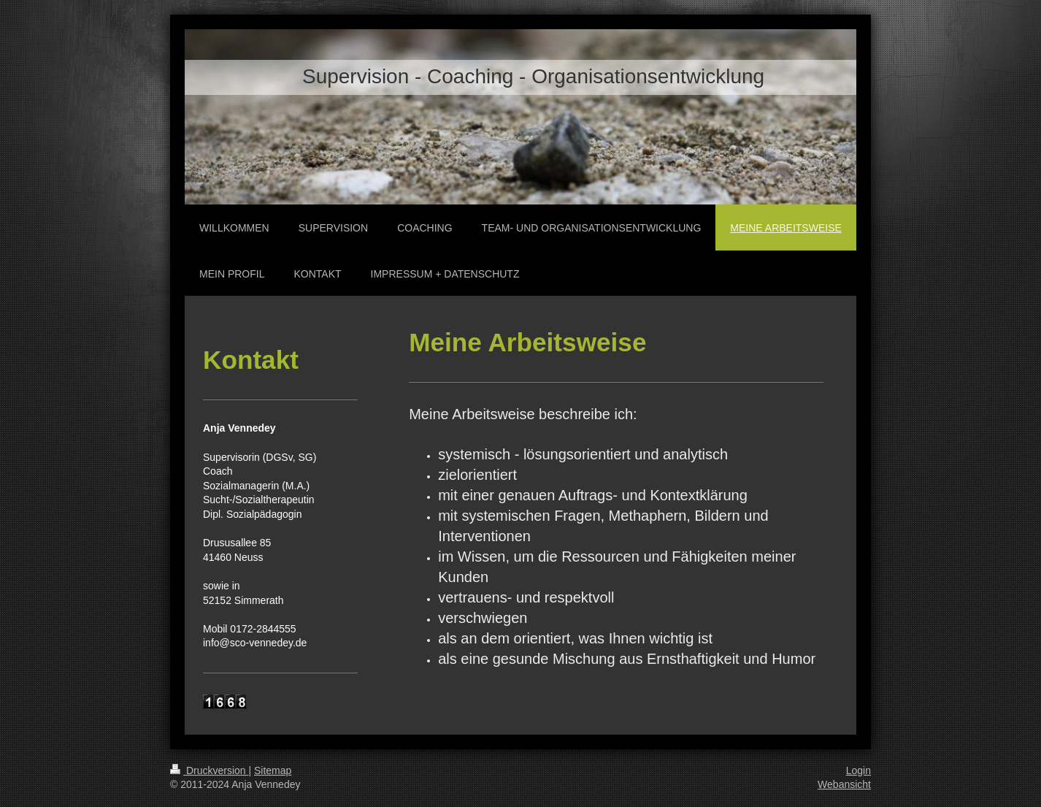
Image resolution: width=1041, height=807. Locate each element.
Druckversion (209, 770)
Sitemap (272, 770)
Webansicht (844, 784)
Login (858, 770)
